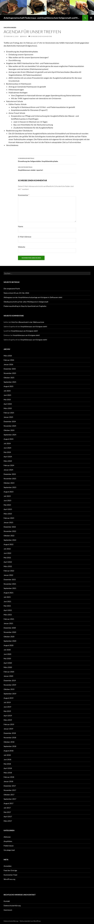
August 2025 (8, 386)
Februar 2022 (9, 571)
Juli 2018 (7, 755)
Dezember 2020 (10, 628)
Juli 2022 (7, 549)
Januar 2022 (8, 575)
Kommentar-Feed (10, 875)
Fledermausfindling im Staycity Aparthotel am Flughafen (25, 306)
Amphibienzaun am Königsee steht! (33, 326)
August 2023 (8, 492)
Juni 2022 (7, 553)
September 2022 (10, 540)
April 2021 (8, 610)
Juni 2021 (7, 601)
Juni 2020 (7, 654)
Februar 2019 (9, 724)
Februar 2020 (9, 672)
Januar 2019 (8, 729)
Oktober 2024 (9, 430)
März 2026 (8, 356)
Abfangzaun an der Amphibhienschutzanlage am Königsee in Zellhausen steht (33, 297)
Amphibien (8, 841)
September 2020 (10, 641)
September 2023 (10, 487)
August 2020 (8, 645)
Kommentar (23, 195)
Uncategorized (10, 27)
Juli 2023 (7, 496)
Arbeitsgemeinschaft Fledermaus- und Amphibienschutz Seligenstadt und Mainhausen (42, 17)
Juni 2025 (7, 395)
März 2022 (8, 566)
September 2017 (10, 799)
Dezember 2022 (10, 527)
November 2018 (10, 737)
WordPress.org (9, 879)
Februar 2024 (9, 465)
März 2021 (8, 615)
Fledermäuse (8, 846)
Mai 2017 (7, 812)
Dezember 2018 (10, 733)
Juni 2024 (7, 448)
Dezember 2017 (10, 786)
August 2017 (8, 803)
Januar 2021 (8, 623)
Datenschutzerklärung (12, 905)
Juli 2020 (7, 650)
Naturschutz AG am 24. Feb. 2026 (16, 293)
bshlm (24, 36)
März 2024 (8, 461)
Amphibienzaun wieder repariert (47, 168)
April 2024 (8, 457)
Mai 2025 (7, 399)
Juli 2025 (7, 391)
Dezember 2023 (10, 474)
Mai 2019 (7, 711)
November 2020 (10, 632)
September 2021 (10, 588)
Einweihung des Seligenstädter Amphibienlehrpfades (47, 159)
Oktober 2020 (9, 637)
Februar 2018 (9, 777)
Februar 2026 (9, 360)
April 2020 (8, 663)
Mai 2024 (7, 452)
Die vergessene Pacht (12, 289)
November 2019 (10, 685)
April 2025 (8, 404)
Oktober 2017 (9, 795)
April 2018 (8, 768)
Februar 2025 (9, 413)
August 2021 (8, 593)
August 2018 (8, 751)
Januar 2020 (8, 676)
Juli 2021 (7, 597)
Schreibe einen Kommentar (41, 36)
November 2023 (10, 478)
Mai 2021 (7, 606)
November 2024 (10, 426)
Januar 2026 (8, 364)
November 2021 (10, 584)
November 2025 (10, 373)
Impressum (8, 910)
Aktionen (7, 837)
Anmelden (8, 866)
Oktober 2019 (9, 689)
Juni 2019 (7, 707)
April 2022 (8, 562)
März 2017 (8, 821)
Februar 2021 (9, 619)
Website (21, 247)
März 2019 (8, 720)
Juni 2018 (7, 759)
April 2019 (8, 716)
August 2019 (8, 698)
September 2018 (10, 746)
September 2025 (10, 382)
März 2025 (8, 408)
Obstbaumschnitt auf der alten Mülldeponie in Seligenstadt (26, 302)
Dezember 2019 (10, 680)
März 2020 (8, 667)
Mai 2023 (7, 505)
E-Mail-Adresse (24, 236)
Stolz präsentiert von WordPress (30, 921)
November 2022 (10, 531)
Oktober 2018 (9, 742)
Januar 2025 (8, 417)
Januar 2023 (8, 522)
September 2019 (10, 694)
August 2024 (8, 439)
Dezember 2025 (10, 369)
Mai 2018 (7, 764)
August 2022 (8, 544)
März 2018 (8, 773)
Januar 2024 (8, 470)
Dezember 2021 (10, 579)
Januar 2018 (8, 781)
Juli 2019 (7, 702)
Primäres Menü (91, 18)
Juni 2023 (7, 500)
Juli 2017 (7, 808)
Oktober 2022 (9, 536)
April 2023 (8, 509)
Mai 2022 (7, 557)
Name (20, 226)
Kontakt (7, 901)
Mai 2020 (7, 658)
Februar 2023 (9, 518)
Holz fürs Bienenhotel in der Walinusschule (27, 322)
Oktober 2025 (9, 378)
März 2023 (8, 514)
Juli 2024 (7, 443)
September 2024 (10, 435)
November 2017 (10, 790)
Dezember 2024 (10, 421)
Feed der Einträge (10, 870)
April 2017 (8, 816)
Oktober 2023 (9, 483)
